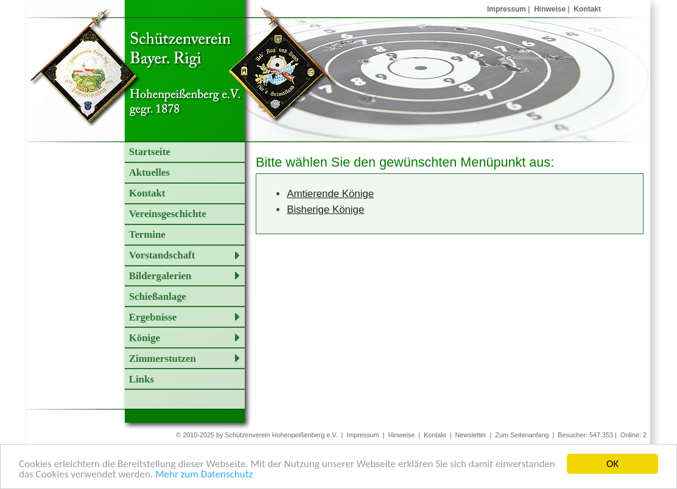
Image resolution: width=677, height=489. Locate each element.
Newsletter (470, 435)
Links (141, 379)
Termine (147, 234)
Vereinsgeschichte (167, 214)
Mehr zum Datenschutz (204, 474)
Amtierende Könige (330, 193)
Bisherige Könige (325, 209)
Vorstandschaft (162, 255)
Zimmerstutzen (162, 358)
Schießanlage (157, 296)
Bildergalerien (160, 276)
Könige (144, 338)
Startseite (149, 152)
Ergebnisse (153, 317)
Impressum (506, 9)
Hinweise (550, 9)
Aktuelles (149, 172)
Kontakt (587, 9)
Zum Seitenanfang (522, 435)
